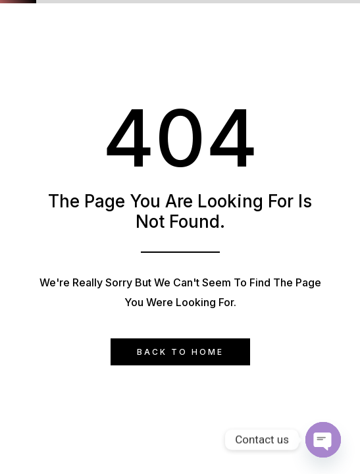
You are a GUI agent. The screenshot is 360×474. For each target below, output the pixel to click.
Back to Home (180, 352)
